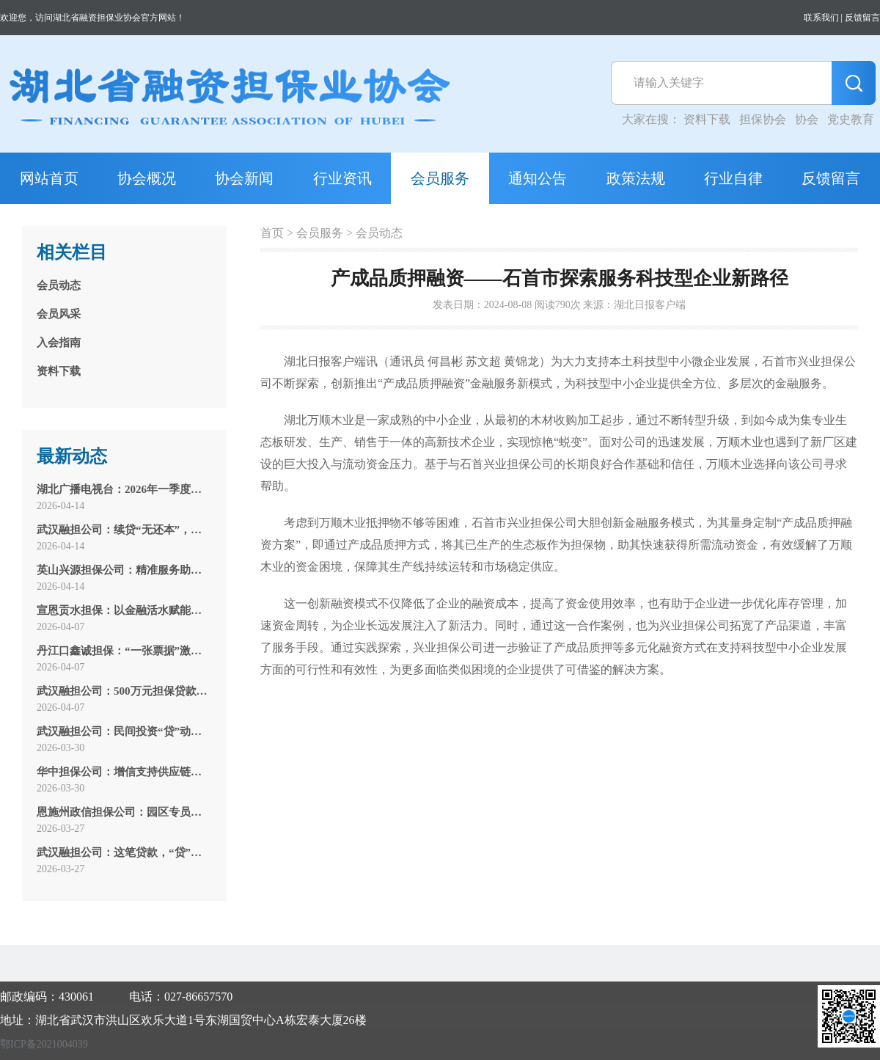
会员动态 (379, 233)
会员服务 (440, 178)
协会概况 (146, 178)
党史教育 (850, 119)
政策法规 (635, 178)
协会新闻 (244, 178)
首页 (272, 233)
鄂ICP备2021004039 (44, 1044)
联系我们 (821, 17)
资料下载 (706, 119)
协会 (806, 119)
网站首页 (49, 178)
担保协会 (762, 119)
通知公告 (537, 178)
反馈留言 (862, 17)
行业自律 (733, 178)
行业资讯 (342, 178)
